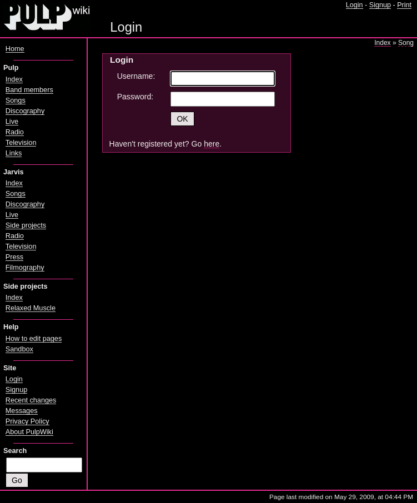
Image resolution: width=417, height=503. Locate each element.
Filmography (25, 267)
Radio (15, 132)
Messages (22, 411)
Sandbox (19, 349)
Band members (29, 90)
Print (404, 5)
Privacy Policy (27, 421)
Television (21, 143)
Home (15, 49)
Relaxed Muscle (31, 308)
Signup (380, 5)
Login (354, 5)
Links (14, 153)
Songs (16, 100)
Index (382, 43)
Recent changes (31, 400)
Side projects (26, 225)
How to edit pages (34, 339)
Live (12, 121)
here (211, 143)
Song (406, 43)
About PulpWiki (29, 432)
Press (14, 257)
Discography (25, 111)
